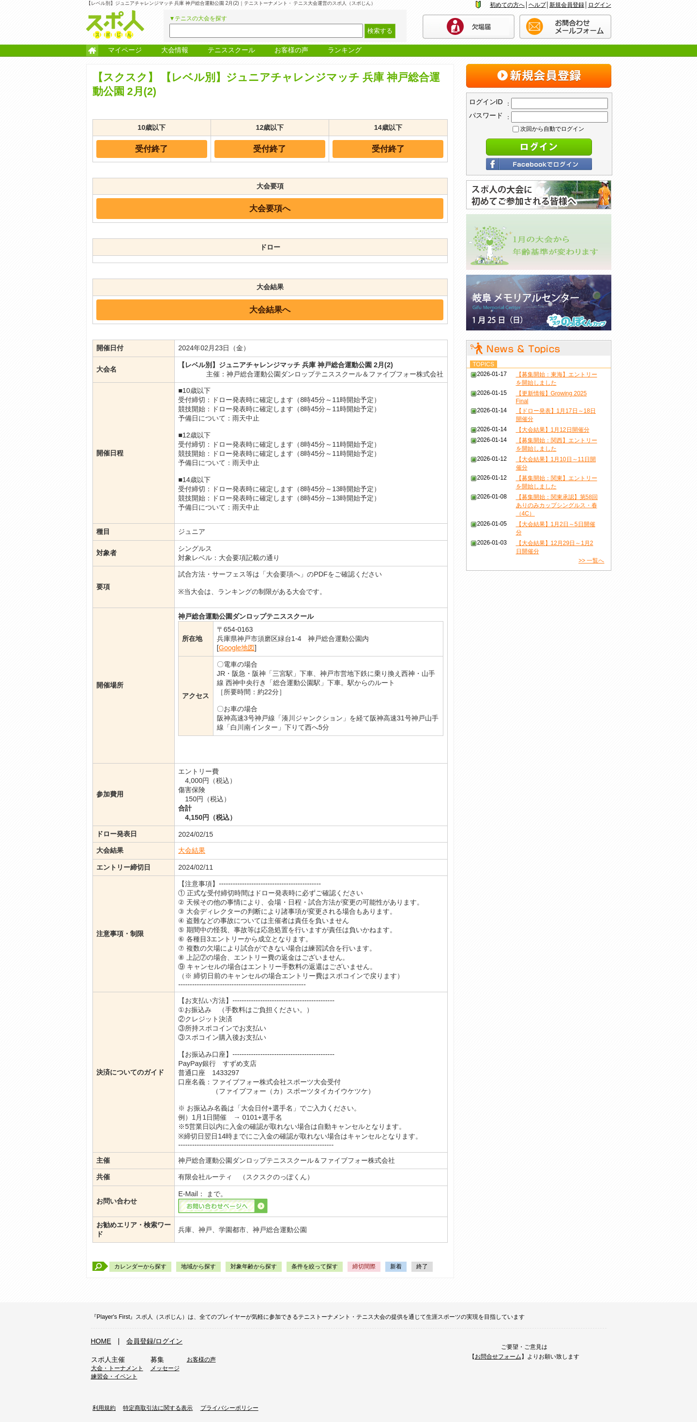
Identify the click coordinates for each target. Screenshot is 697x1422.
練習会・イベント (114, 1376)
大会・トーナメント (117, 1368)
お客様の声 (291, 50)
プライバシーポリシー (229, 1408)
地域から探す (198, 1266)
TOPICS (483, 364)
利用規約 (104, 1408)
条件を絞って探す (314, 1266)
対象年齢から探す (253, 1266)
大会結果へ (269, 309)
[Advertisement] (538, 637)
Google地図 (237, 648)
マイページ (125, 50)
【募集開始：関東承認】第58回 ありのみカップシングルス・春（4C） (557, 505)
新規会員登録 (566, 4)
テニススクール (231, 50)
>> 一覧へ (591, 560)
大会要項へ (269, 208)
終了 (422, 1266)
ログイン (599, 4)
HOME (101, 1341)
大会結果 (191, 850)
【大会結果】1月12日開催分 (553, 429)
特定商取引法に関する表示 (158, 1408)
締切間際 (364, 1266)
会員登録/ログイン (154, 1341)
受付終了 (151, 149)
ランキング (345, 50)
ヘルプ (537, 4)
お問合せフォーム (498, 1356)
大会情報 (174, 50)
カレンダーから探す (140, 1266)
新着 (396, 1266)
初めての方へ (507, 4)
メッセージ (165, 1368)
